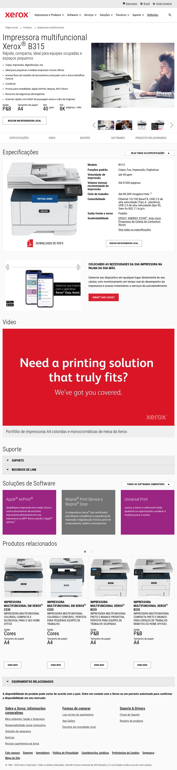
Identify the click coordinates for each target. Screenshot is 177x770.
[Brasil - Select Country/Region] (145, 4)
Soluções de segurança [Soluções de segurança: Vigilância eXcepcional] (18, 731)
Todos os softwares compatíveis (146, 484)
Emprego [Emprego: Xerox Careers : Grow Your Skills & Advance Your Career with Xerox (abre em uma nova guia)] (28, 753)
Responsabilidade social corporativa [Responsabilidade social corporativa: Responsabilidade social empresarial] (25, 725)
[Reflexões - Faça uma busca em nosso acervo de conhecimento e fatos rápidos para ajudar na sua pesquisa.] (153, 15)
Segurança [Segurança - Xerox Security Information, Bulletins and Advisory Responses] (148, 753)
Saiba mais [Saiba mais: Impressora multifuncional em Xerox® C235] (13, 665)
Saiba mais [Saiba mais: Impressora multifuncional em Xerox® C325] (56, 665)
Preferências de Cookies (125, 753)
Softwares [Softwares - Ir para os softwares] (118, 138)
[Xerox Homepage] (17, 15)
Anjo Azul (155, 218)
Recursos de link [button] (24, 469)
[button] (94, 125)
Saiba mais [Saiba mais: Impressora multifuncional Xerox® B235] (142, 665)
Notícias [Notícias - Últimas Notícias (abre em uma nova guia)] (9, 737)
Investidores (43, 753)
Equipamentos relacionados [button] (32, 681)
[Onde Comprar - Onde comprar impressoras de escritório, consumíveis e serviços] (162, 4)
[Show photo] (106, 125)
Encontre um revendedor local (79, 727)
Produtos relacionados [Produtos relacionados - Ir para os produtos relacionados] (151, 138)
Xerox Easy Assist (103, 297)
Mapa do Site (12, 758)
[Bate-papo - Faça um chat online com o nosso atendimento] (130, 3)
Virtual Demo (44, 198)
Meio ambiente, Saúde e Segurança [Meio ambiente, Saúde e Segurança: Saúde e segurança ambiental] (25, 719)
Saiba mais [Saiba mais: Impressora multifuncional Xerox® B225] (99, 665)
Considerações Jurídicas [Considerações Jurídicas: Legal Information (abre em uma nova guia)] (95, 753)
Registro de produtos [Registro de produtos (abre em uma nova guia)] (131, 721)
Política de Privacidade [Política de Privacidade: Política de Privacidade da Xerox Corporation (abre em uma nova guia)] (65, 753)
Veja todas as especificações (148, 153)
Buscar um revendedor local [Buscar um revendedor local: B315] (24, 120)
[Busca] (170, 15)
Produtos (27, 27)
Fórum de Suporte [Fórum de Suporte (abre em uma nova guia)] (130, 714)
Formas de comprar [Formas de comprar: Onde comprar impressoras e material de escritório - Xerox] (76, 708)
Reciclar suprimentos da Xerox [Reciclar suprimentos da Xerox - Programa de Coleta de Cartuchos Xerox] (22, 743)
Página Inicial (11, 27)
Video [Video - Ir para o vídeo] (52, 138)
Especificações (19, 138)
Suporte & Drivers (132, 708)
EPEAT (122, 218)
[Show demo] (159, 125)
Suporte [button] (18, 460)
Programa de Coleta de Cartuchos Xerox (139, 223)
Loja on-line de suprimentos (78, 714)
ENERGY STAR (137, 218)
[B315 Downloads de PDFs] (45, 243)
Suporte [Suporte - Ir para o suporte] (85, 138)
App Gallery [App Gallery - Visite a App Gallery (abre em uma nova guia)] (68, 721)
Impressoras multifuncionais (50, 27)
